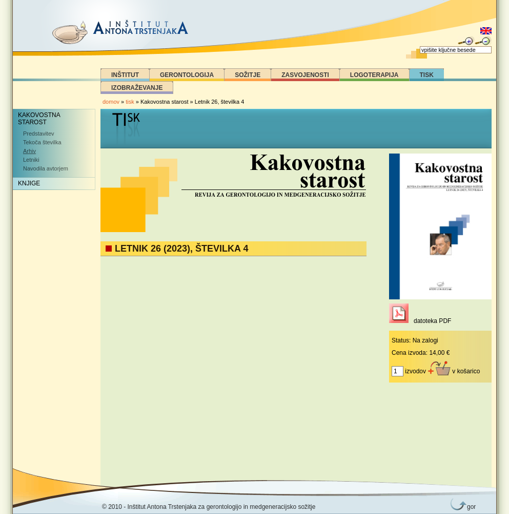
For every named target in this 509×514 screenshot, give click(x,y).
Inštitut (125, 75)
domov (111, 102)
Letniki (31, 160)
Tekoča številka (42, 142)
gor (469, 506)
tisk (130, 102)
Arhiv (29, 151)
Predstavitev (38, 133)
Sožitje (247, 75)
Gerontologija (187, 75)
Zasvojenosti (305, 75)
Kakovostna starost (39, 118)
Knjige (29, 183)
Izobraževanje (136, 87)
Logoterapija (374, 75)
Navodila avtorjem (45, 168)
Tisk (427, 75)
